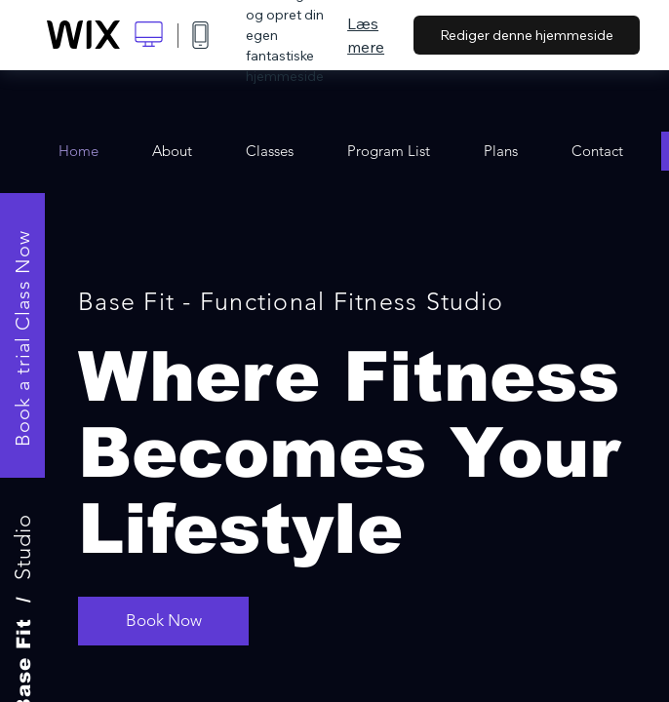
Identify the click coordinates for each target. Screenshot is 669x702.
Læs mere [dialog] (365, 35)
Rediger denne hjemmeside (526, 35)
